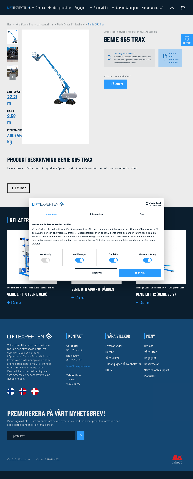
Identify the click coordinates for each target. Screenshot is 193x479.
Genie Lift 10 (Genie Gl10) (27, 294)
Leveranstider (113, 346)
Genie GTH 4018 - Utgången (92, 289)
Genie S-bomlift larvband (71, 24)
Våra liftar (150, 352)
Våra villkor (112, 358)
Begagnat (80, 7)
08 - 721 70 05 (74, 360)
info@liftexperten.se (78, 366)
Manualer (149, 376)
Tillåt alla (139, 272)
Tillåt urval (96, 272)
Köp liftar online (24, 24)
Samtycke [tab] (51, 214)
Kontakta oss (150, 7)
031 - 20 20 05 (74, 349)
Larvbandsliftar (45, 24)
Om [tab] (142, 214)
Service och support (156, 370)
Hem (9, 24)
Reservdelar (99, 7)
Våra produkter (59, 7)
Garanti (109, 352)
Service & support (125, 7)
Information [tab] (96, 214)
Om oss (38, 7)
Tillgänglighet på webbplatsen (123, 364)
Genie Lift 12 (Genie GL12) (156, 294)
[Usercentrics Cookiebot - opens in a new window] (148, 204)
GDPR (108, 370)
